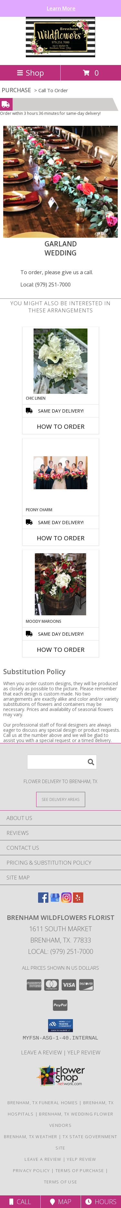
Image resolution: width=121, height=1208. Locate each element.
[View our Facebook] (43, 900)
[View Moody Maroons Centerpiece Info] (60, 584)
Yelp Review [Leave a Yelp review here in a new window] (83, 1052)
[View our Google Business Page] (55, 900)
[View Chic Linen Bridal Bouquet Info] (60, 361)
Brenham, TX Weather (30, 1136)
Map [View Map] (60, 1201)
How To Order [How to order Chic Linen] (61, 426)
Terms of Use (60, 1182)
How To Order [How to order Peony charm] (61, 538)
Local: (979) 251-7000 (45, 284)
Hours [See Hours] (100, 1201)
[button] (60, 1025)
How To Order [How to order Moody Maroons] (61, 649)
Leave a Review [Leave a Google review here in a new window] (42, 1052)
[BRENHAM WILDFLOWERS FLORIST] (60, 55)
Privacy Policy (31, 1170)
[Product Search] (62, 762)
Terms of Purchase (79, 1170)
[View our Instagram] (66, 900)
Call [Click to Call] (20, 1201)
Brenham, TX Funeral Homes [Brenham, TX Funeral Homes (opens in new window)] (42, 1103)
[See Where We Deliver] (60, 799)
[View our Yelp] (78, 900)
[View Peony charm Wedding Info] (60, 472)
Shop (30, 72)
